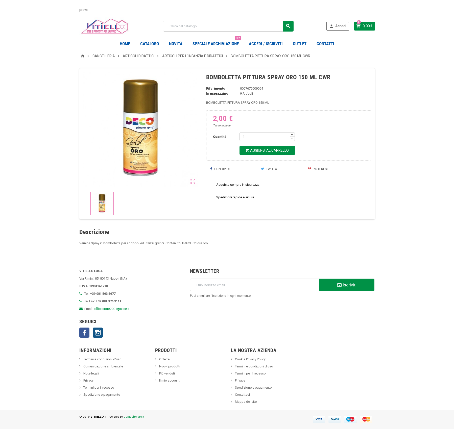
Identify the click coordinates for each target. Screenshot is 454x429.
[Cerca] (228, 26)
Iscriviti (346, 284)
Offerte (164, 359)
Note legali (91, 373)
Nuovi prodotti (169, 366)
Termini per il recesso (98, 387)
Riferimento (215, 88)
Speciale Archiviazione (217, 41)
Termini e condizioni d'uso (102, 359)
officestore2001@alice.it (111, 309)
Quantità (219, 137)
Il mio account (169, 380)
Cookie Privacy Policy (250, 359)
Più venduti (166, 373)
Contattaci (242, 394)
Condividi (220, 169)
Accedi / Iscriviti (266, 43)
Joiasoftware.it (134, 416)
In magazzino (217, 93)
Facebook (84, 333)
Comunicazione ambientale (103, 366)
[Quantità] (265, 136)
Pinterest (318, 169)
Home (125, 43)
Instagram (98, 333)
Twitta (269, 169)
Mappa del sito (245, 402)
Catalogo (149, 43)
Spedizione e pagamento (101, 394)
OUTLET (299, 43)
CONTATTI (325, 43)
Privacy (88, 380)
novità (175, 43)
